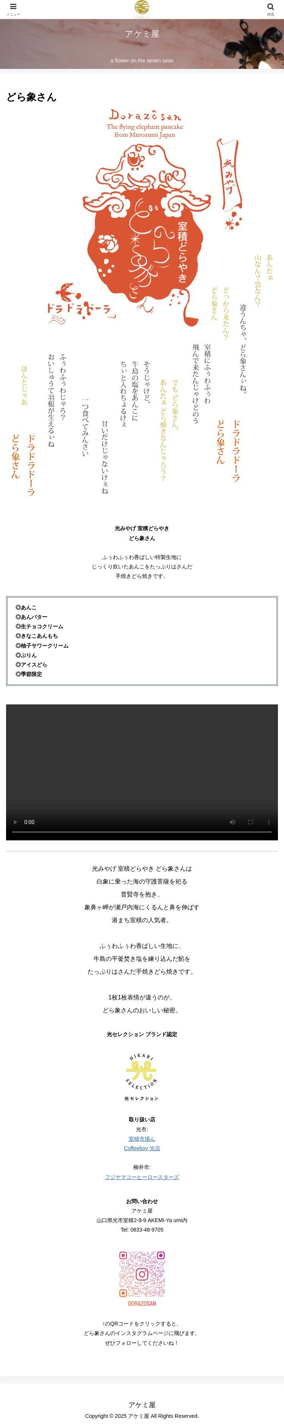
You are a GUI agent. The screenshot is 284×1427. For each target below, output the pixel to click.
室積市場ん (142, 1139)
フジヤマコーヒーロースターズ (142, 1177)
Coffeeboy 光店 (142, 1148)
